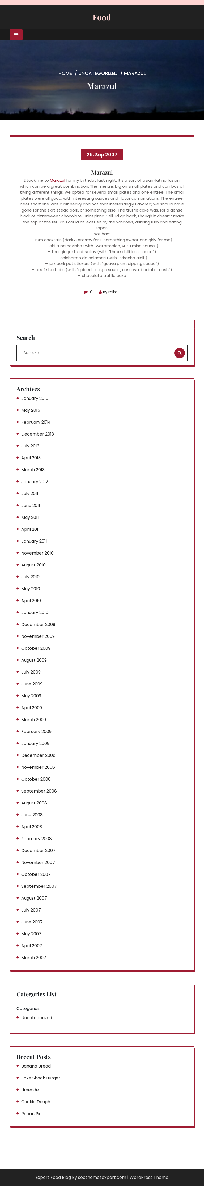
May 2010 (30, 589)
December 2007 (38, 851)
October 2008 (36, 779)
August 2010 (33, 565)
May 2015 (30, 410)
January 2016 (34, 398)
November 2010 (37, 553)
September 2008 (39, 791)
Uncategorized (98, 73)
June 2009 (31, 684)
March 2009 (33, 720)
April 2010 (31, 601)
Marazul (57, 180)
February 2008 (36, 839)
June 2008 (32, 815)
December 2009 (38, 624)
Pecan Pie (31, 1114)
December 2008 (38, 755)
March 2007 (33, 958)
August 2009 (34, 660)
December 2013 (37, 434)
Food (102, 17)
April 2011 (30, 529)
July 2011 (29, 494)
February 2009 (36, 732)
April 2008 (31, 827)
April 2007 (31, 946)
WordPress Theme (149, 1177)
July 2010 (30, 577)
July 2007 (31, 910)
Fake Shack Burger (40, 1078)
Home (65, 73)
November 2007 (38, 862)
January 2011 (34, 541)
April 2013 (31, 458)
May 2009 (31, 696)
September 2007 (39, 886)
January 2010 (34, 613)
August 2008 (34, 803)
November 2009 (38, 636)
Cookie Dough (35, 1102)
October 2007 (36, 874)
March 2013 (33, 470)
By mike (108, 292)
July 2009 (31, 672)
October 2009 (35, 648)
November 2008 (38, 767)
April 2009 (31, 708)
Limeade (30, 1090)
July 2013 (30, 446)
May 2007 (31, 934)
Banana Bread (36, 1066)
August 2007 (34, 898)
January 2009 (35, 743)
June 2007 (32, 922)
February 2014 (36, 422)
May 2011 (30, 517)
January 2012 (34, 482)
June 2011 (30, 505)
